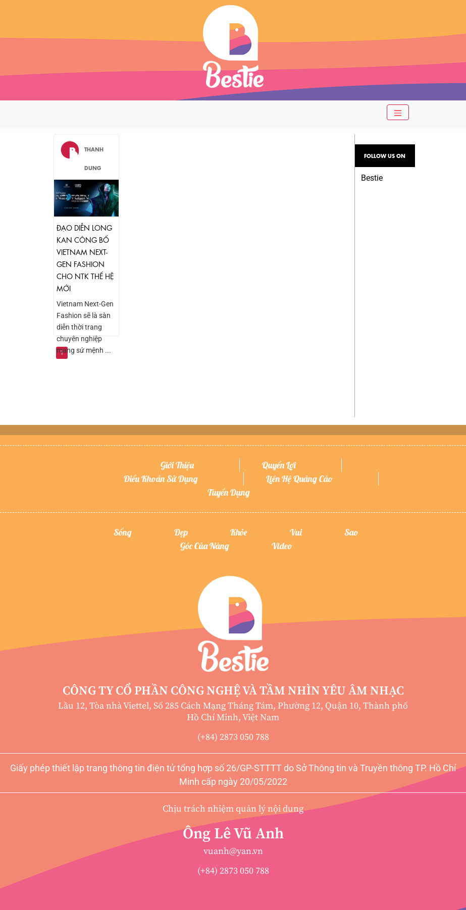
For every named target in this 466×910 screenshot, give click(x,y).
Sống (123, 532)
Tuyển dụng (229, 492)
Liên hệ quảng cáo (299, 479)
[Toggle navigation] (398, 112)
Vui (296, 532)
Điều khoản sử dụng (161, 479)
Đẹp (181, 532)
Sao (351, 532)
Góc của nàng (204, 546)
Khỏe (238, 532)
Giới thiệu (177, 465)
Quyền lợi (279, 465)
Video (282, 546)
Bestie (372, 178)
